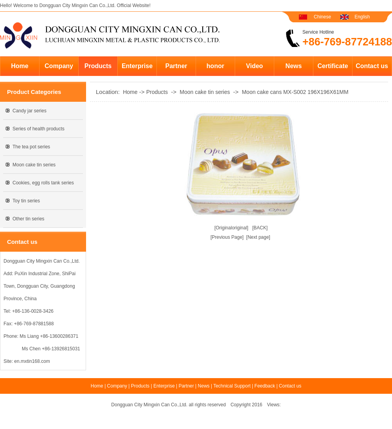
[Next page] (258, 237)
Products (98, 66)
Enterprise (137, 66)
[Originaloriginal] (231, 228)
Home (19, 66)
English (362, 17)
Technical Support (231, 386)
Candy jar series (30, 111)
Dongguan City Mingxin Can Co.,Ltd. (77, 5)
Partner (176, 66)
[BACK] (260, 228)
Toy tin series (26, 201)
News (294, 66)
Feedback (264, 386)
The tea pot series (31, 147)
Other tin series (28, 219)
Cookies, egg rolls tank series (43, 183)
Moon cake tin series (34, 165)
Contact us (372, 66)
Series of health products (39, 129)
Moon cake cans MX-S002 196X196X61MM (295, 92)
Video (254, 66)
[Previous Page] (227, 237)
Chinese (322, 17)
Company (59, 66)
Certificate (332, 66)
